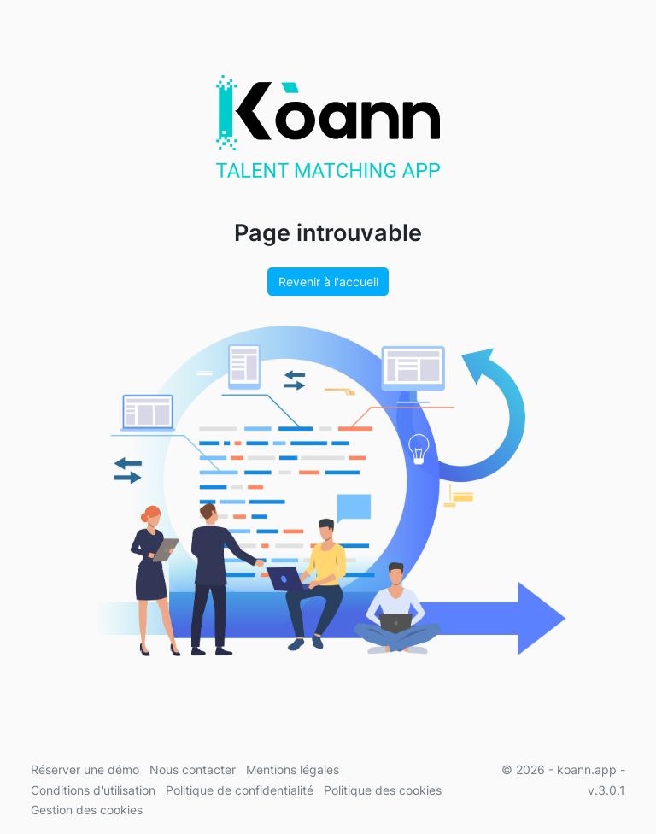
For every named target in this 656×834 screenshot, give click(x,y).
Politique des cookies (383, 790)
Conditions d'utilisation (93, 790)
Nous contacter (192, 769)
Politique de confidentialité (239, 790)
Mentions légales (292, 769)
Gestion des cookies (87, 809)
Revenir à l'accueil (328, 281)
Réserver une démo (85, 769)
